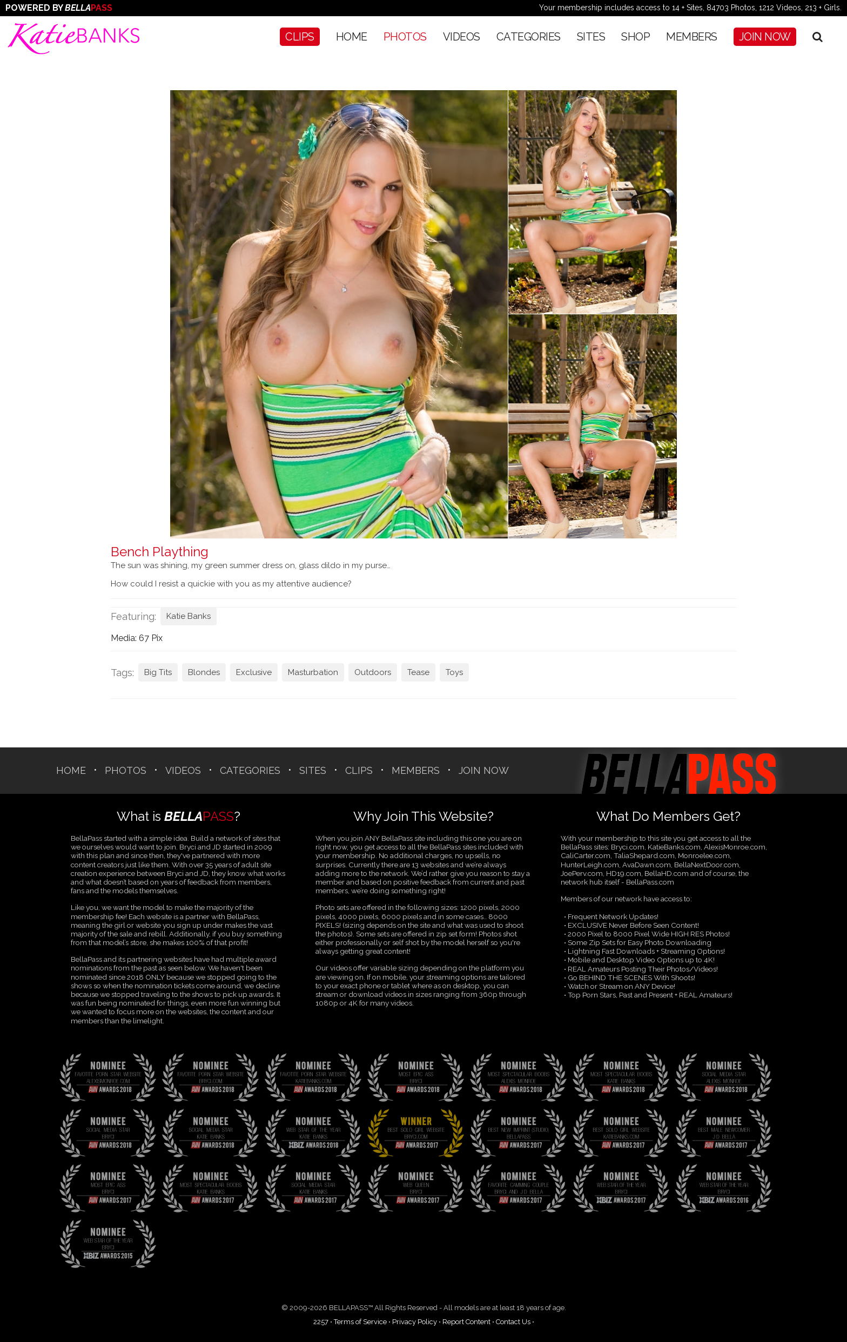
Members (691, 36)
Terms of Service (360, 1322)
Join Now (765, 36)
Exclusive (254, 672)
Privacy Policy (414, 1322)
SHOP (635, 36)
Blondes (204, 672)
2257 (320, 1322)
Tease (418, 672)
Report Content (466, 1322)
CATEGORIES (528, 36)
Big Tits (158, 672)
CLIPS (299, 36)
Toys (454, 672)
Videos (461, 36)
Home (351, 36)
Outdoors (372, 672)
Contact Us (513, 1322)
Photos (405, 36)
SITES (591, 36)
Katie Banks (188, 616)
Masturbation (313, 672)
